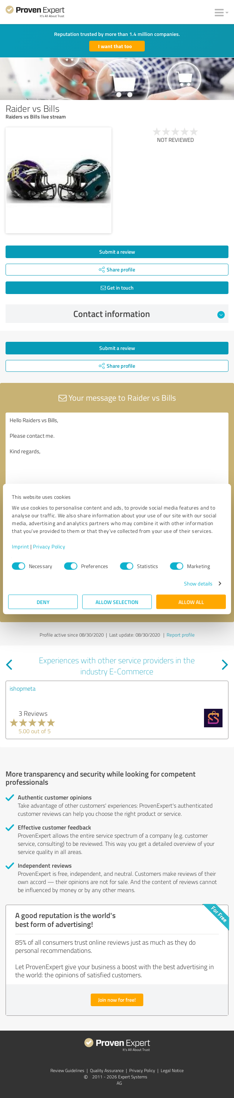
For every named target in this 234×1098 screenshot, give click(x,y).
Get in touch (117, 287)
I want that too (115, 46)
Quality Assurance (107, 1070)
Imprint (20, 546)
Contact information (149, 313)
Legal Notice (172, 1070)
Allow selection (117, 601)
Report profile (181, 634)
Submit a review (117, 251)
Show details (198, 583)
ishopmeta (23, 688)
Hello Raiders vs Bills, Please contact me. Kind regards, (117, 454)
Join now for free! (117, 999)
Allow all (191, 601)
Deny (43, 601)
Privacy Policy (49, 546)
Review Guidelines (67, 1070)
